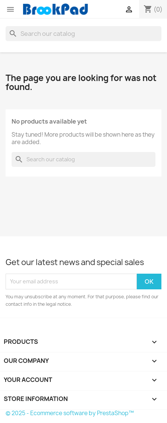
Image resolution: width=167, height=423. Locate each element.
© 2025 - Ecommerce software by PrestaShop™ (70, 413)
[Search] (83, 33)
